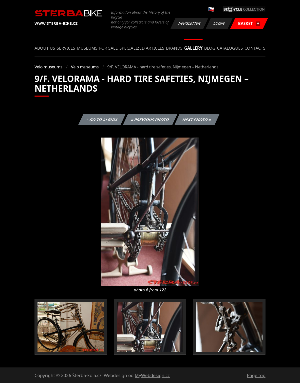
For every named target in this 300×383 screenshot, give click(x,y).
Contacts (254, 48)
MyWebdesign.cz (152, 375)
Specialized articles (141, 48)
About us (45, 48)
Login (219, 23)
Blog (209, 48)
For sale (108, 48)
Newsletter (189, 23)
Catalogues (230, 48)
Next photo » (196, 119)
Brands (174, 48)
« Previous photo (150, 119)
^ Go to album (101, 119)
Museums (87, 48)
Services (66, 48)
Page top (256, 375)
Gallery (193, 48)
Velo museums (48, 67)
